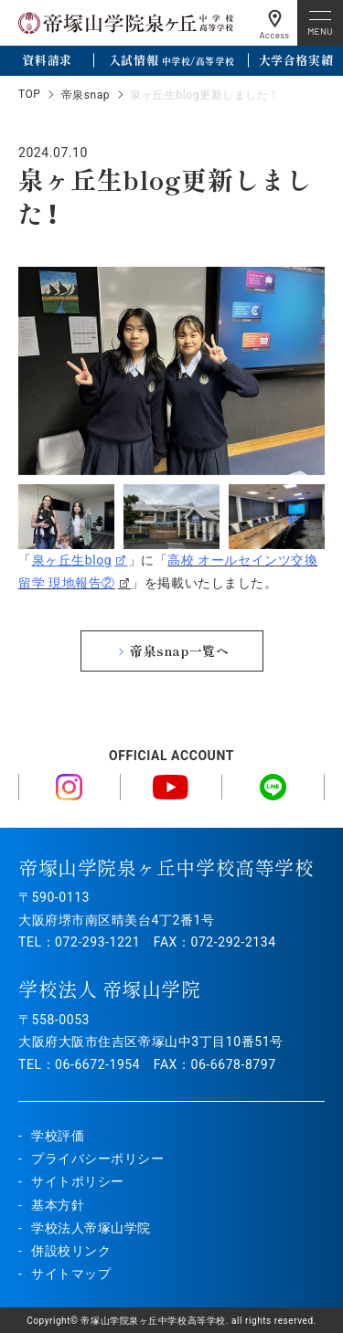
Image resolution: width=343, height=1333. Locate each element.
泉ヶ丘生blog (72, 560)
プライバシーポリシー (98, 1158)
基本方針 (57, 1205)
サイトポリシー (77, 1181)
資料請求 (46, 60)
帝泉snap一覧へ (179, 650)
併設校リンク (71, 1250)
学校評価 (57, 1135)
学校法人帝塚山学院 (91, 1228)
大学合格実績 (296, 60)
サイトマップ (71, 1273)
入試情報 (171, 60)
